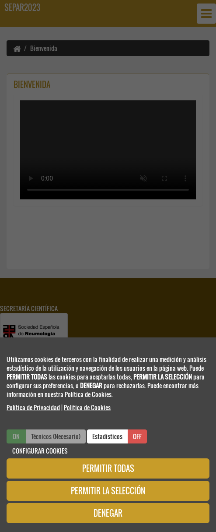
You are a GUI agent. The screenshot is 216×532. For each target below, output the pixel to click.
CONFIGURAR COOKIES (40, 450)
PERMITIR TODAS (108, 468)
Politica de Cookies (87, 407)
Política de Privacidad (33, 407)
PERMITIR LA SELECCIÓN (108, 491)
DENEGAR (108, 513)
